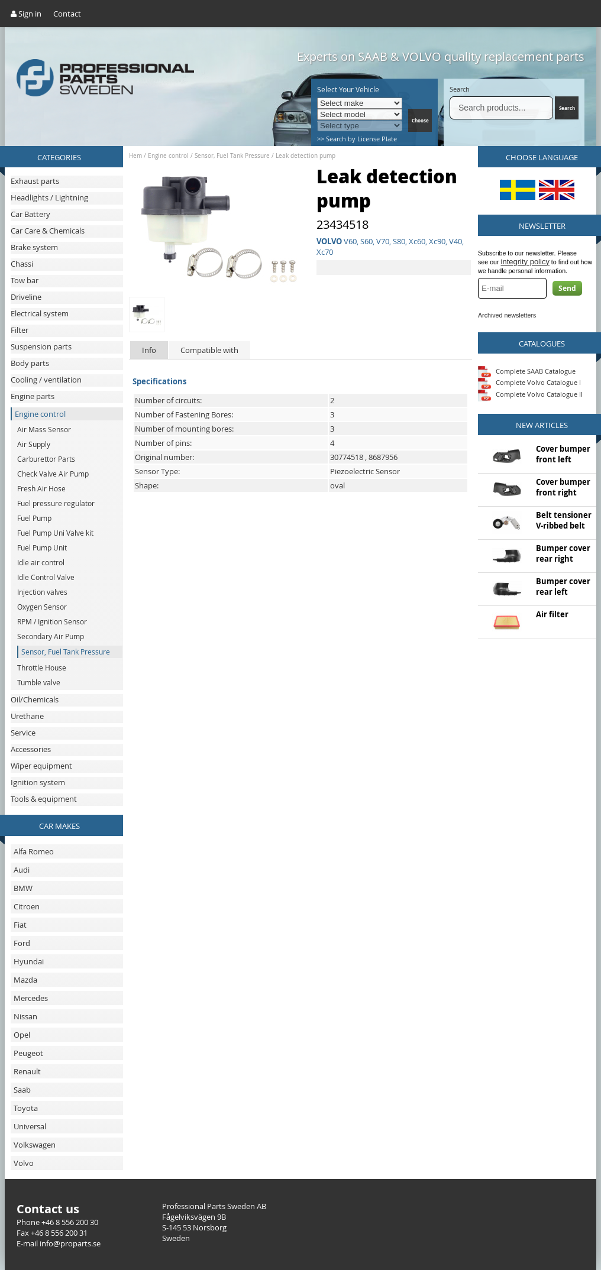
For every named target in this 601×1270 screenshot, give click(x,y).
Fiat (20, 924)
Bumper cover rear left (563, 586)
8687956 (383, 457)
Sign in (26, 13)
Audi (22, 869)
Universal (30, 1126)
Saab (22, 1089)
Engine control (168, 156)
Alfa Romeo (34, 851)
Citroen (27, 906)
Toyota (26, 1108)
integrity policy (525, 261)
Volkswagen (35, 1144)
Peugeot (28, 1053)
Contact (67, 13)
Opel (22, 1034)
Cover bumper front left (563, 454)
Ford (22, 943)
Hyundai (29, 961)
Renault (27, 1071)
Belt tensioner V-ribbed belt (564, 520)
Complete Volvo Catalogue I (529, 382)
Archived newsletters (507, 315)
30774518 (346, 457)
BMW (23, 888)
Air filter (552, 614)
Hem (135, 156)
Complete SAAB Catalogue (536, 370)
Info (149, 350)
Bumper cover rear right (563, 553)
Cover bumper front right (563, 487)
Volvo (24, 1163)
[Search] (501, 107)
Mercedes (31, 998)
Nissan (25, 1016)
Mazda (25, 979)
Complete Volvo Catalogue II (530, 394)
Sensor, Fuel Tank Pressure (232, 156)
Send (567, 288)
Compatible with (209, 350)
